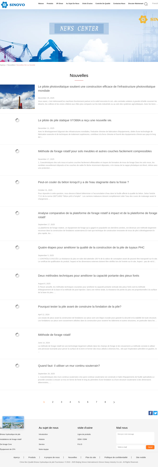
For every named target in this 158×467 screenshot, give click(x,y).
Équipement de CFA (7, 449)
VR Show (59, 3)
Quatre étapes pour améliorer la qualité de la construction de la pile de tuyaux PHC (91, 247)
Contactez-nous (119, 3)
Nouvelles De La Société (25, 65)
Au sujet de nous (72, 3)
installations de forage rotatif (10, 439)
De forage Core (6, 444)
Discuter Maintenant (135, 3)
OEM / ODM (82, 439)
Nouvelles (72, 457)
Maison (41, 3)
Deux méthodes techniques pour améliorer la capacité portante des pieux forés (88, 275)
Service (41, 444)
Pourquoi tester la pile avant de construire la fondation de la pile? (79, 306)
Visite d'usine (87, 3)
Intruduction (43, 434)
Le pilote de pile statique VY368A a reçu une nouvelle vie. (75, 120)
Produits (50, 3)
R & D (80, 444)
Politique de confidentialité (115, 457)
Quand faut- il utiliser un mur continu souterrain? (69, 365)
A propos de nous (52, 457)
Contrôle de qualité (102, 3)
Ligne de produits (84, 434)
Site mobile (141, 457)
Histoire (42, 439)
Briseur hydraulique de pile (10, 434)
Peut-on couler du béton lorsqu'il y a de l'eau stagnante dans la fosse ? (83, 182)
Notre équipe (43, 449)
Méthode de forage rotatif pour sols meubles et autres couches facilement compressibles (95, 151)
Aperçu (17, 457)
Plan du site (91, 457)
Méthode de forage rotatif (54, 334)
